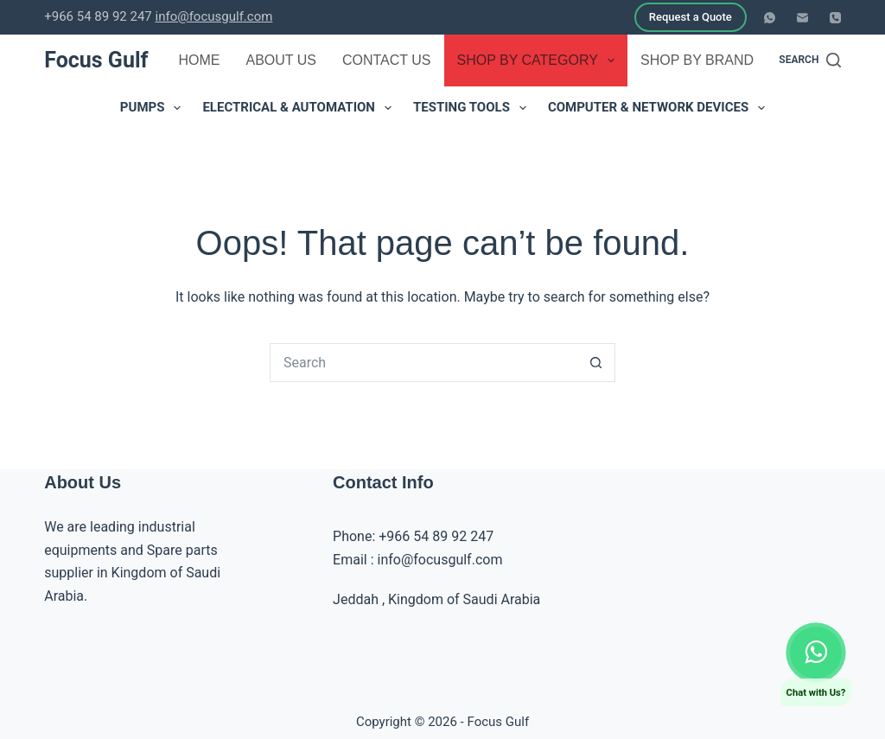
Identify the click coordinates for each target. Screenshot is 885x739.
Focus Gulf (96, 60)
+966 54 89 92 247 (436, 536)
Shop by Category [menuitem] (539, 60)
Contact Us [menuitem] (386, 60)
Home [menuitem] (199, 60)
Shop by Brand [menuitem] (708, 60)
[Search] (809, 60)
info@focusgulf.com (213, 16)
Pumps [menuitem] (154, 108)
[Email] (802, 17)
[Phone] (835, 17)
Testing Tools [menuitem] (473, 108)
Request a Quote (690, 16)
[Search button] (595, 362)
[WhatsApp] (769, 17)
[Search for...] (423, 362)
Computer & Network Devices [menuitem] (660, 108)
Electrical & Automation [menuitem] (300, 108)
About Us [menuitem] (280, 60)
